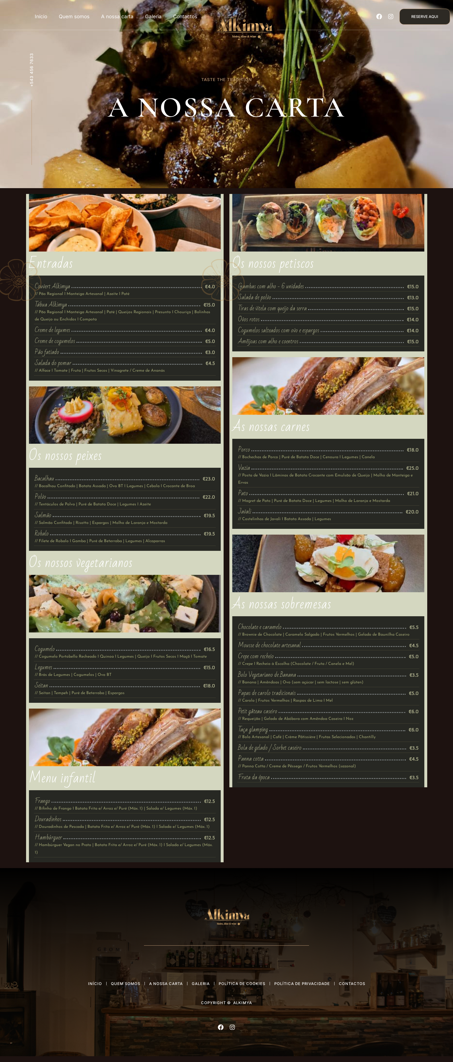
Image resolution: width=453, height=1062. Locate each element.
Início (41, 16)
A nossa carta (117, 16)
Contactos (185, 16)
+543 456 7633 (31, 70)
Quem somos (74, 16)
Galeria (153, 16)
